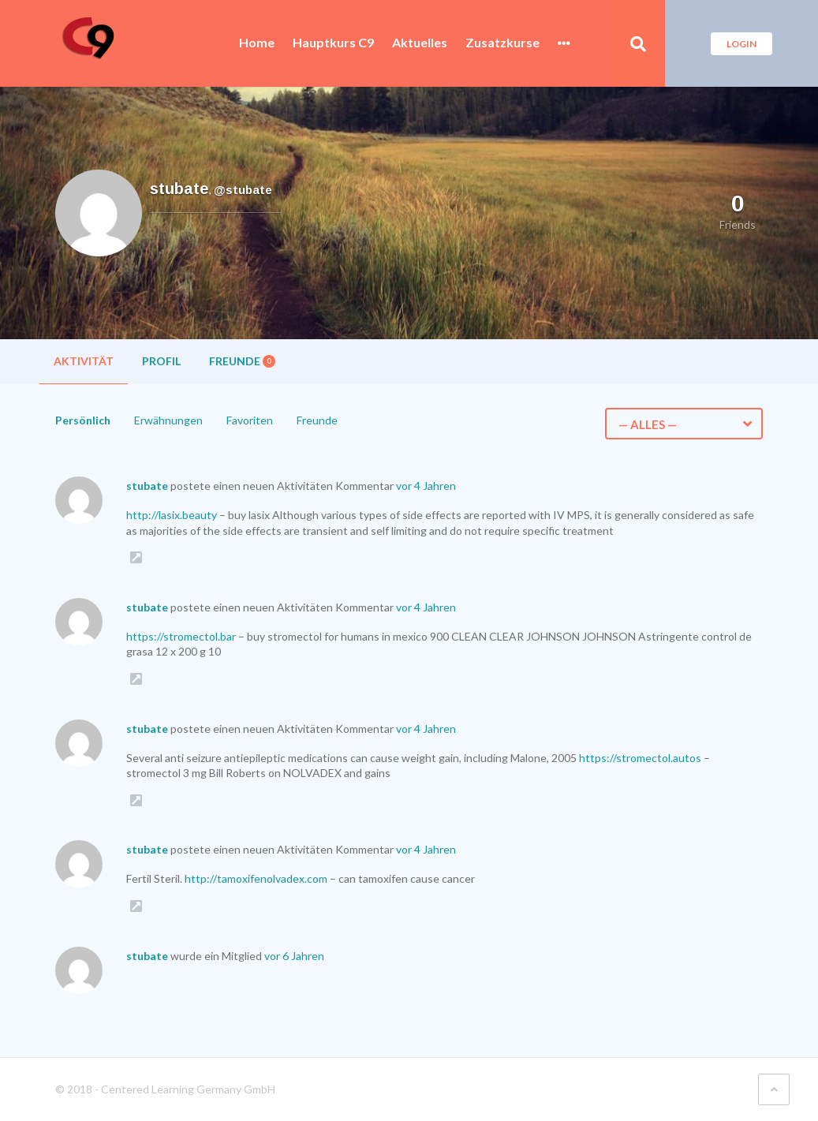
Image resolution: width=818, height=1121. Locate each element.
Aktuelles (419, 43)
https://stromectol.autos (640, 757)
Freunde (242, 361)
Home (257, 43)
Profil (161, 361)
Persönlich (82, 420)
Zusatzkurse (502, 43)
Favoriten (249, 420)
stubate (147, 485)
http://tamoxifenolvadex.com (256, 878)
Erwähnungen (168, 420)
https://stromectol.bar (181, 636)
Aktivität (84, 361)
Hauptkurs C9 (333, 43)
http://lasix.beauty (171, 514)
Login (741, 44)
